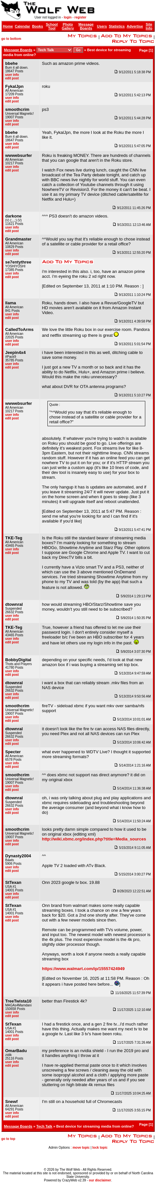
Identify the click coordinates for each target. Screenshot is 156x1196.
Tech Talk (44, 1126)
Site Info (149, 26)
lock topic (100, 1147)
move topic (81, 1147)
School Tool (52, 26)
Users (102, 26)
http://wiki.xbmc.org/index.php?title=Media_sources (94, 839)
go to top (8, 1139)
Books (37, 26)
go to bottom (11, 39)
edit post (12, 78)
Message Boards (85, 26)
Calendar (22, 26)
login (68, 17)
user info (12, 74)
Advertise (135, 26)
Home (8, 26)
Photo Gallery (68, 26)
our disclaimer (100, 1180)
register (80, 17)
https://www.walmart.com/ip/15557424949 (83, 968)
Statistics (117, 26)
